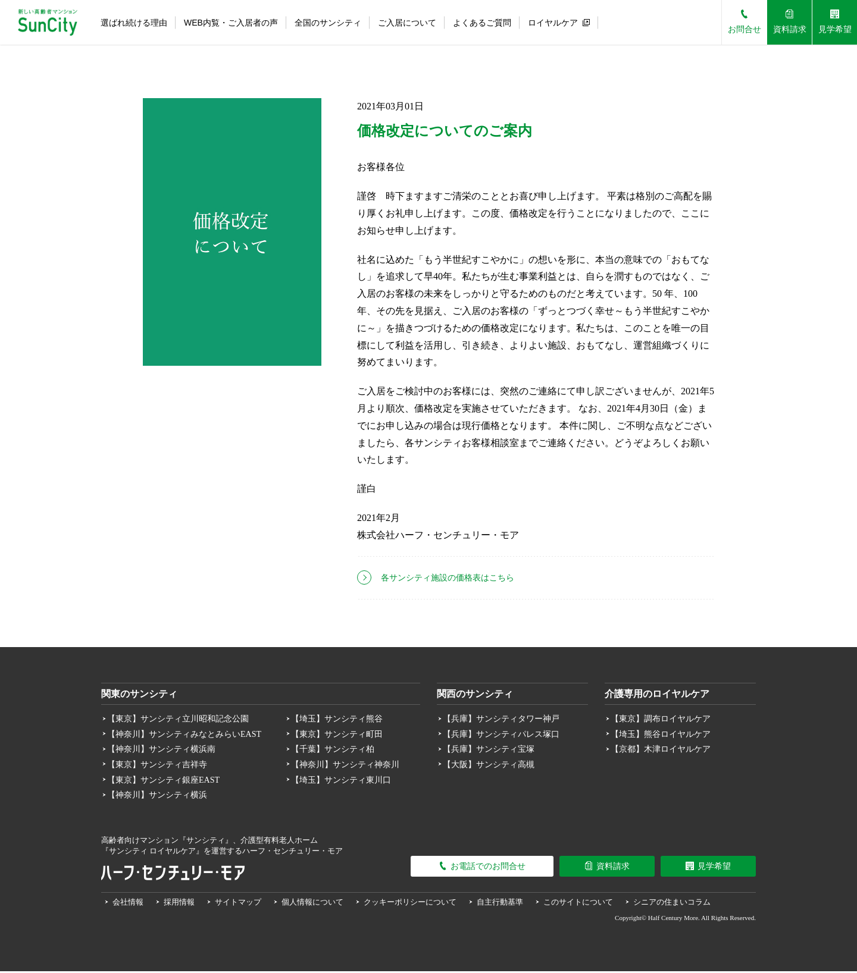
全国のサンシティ (328, 22)
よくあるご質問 (482, 22)
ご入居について (407, 22)
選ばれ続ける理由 (134, 22)
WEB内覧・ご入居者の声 (231, 22)
